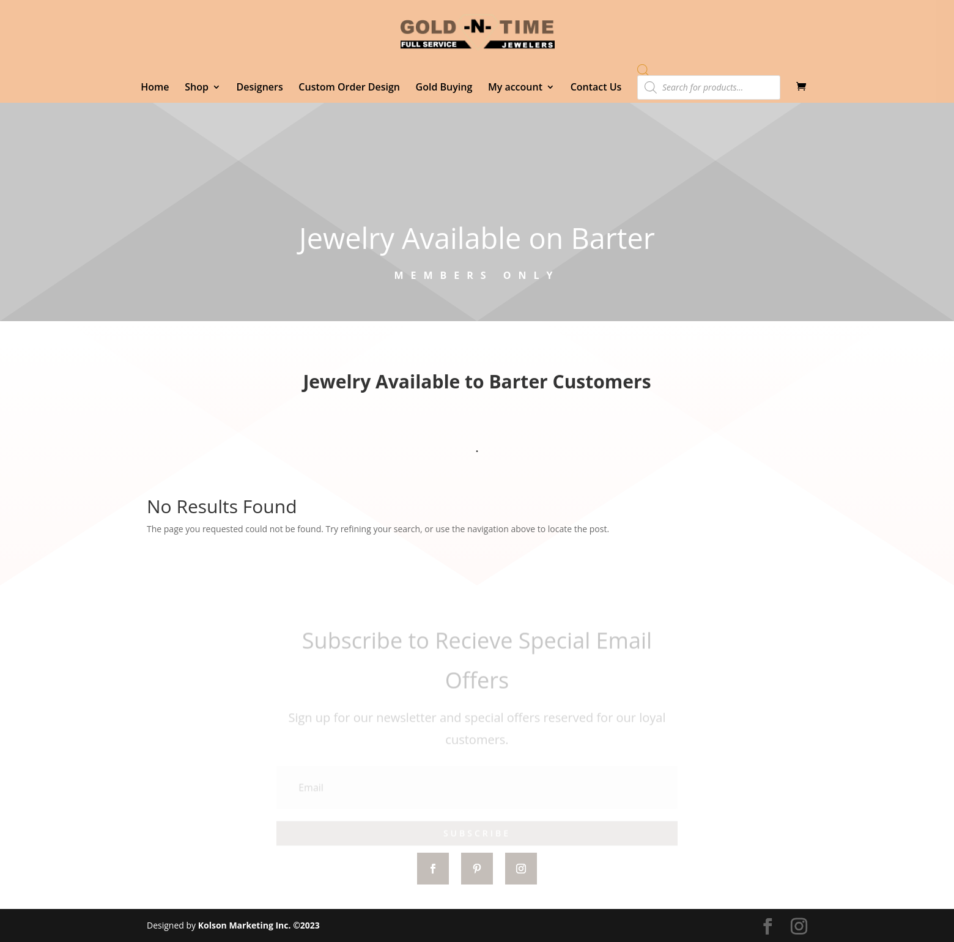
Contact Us (596, 88)
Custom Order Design (349, 88)
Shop (197, 88)
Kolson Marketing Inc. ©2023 (259, 925)
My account (515, 88)
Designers (260, 88)
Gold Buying (444, 88)
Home (155, 88)
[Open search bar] (643, 69)
